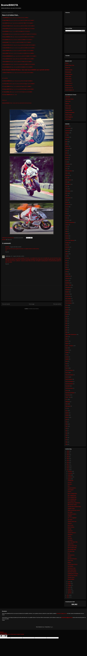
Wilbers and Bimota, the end (74, 510)
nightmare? (70, 530)
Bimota (66, 63)
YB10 (66, 424)
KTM (66, 271)
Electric (67, 202)
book (66, 150)
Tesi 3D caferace (68, 379)
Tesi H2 (67, 390)
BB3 (6, 239)
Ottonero (67, 103)
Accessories (67, 128)
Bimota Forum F (68, 85)
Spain (66, 347)
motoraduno (67, 287)
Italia (66, 251)
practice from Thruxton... (73, 575)
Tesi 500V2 (67, 386)
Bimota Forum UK (69, 87)
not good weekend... (72, 487)
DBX (66, 200)
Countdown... (70, 540)
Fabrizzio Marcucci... (72, 532)
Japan (66, 253)
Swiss (66, 361)
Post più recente (6, 304)
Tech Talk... (70, 538)
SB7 (66, 330)
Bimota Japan (68, 76)
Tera (66, 363)
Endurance (67, 204)
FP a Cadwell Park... (72, 501)
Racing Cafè (68, 108)
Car (66, 161)
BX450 (66, 157)
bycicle (66, 159)
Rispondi (7, 252)
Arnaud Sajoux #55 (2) (72, 564)
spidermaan (7, 256)
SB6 (66, 327)
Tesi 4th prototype (69, 383)
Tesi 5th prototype (69, 388)
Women (67, 417)
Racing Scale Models (69, 112)
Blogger (51, 627)
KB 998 (67, 258)
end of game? (71, 489)
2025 (68, 453)
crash (66, 166)
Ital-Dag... (70, 528)
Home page (31, 304)
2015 (68, 467)
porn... (69, 486)
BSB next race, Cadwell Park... (74, 502)
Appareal (67, 132)
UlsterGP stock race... (72, 521)
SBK (66, 338)
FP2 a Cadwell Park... (72, 499)
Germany (67, 220)
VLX (66, 408)
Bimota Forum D (68, 83)
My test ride (67, 296)
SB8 (66, 332)
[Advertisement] (31, 293)
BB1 (66, 139)
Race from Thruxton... (72, 571)
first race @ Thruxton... (72, 558)
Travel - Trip (67, 397)
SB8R (66, 336)
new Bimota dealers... (72, 514)
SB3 (66, 321)
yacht (66, 419)
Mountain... (70, 484)
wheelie (67, 415)
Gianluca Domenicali (69, 222)
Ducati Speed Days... (72, 570)
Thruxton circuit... (71, 577)
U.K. (11, 239)
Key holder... (70, 512)
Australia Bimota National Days (74, 506)
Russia (66, 314)
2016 (68, 466)
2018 (68, 462)
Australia (67, 137)
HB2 (66, 229)
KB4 (66, 267)
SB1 (66, 316)
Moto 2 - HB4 (68, 285)
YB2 (66, 428)
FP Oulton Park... (71, 551)
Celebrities (67, 164)
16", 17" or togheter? (72, 517)
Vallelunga (67, 401)
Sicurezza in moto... (72, 568)
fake (66, 209)
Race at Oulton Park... (72, 547)
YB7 (66, 439)
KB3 (66, 265)
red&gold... (70, 515)
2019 (68, 460)
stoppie (66, 352)
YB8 (66, 442)
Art (66, 135)
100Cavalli (67, 96)
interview (67, 247)
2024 (68, 454)
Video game (67, 406)
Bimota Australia (68, 69)
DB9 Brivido (67, 197)
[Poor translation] (5, 636)
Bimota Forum (68, 81)
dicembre (70, 471)
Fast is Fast (67, 101)
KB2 (66, 262)
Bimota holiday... (71, 579)
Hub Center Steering (69, 240)
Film (66, 213)
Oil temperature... (71, 555)
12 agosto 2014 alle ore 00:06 (15, 246)
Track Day (67, 394)
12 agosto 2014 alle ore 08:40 (18, 256)
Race (9, 239)
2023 (68, 456)
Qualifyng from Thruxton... (73, 573)
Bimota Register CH (69, 90)
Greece (67, 224)
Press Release (68, 303)
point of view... (71, 525)
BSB (66, 153)
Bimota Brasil (68, 72)
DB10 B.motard (68, 170)
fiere (66, 211)
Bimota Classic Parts (69, 65)
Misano (66, 280)
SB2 (66, 318)
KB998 (66, 269)
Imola (66, 244)
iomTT (66, 249)
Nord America (68, 300)
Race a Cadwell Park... (72, 493)
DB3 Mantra (67, 184)
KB (66, 256)
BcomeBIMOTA (9, 5)
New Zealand (68, 298)
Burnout (67, 155)
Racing (66, 307)
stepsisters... (70, 534)
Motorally (67, 289)
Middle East (67, 276)
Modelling (67, 282)
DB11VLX (67, 175)
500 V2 (66, 126)
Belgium (67, 146)
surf (66, 354)
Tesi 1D (67, 368)
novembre (70, 473)
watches (67, 412)
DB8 (66, 195)
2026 (68, 451)
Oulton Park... (71, 560)
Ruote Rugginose (69, 117)
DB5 (66, 188)
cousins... (70, 536)
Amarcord (67, 130)
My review (67, 294)
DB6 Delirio (67, 191)
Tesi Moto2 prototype (69, 392)
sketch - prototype (69, 345)
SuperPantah (68, 119)
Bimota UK (67, 67)
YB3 (66, 430)
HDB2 (66, 233)
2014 (68, 469)
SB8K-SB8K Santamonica (70, 334)
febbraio (70, 591)
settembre (70, 476)
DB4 (66, 186)
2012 (68, 597)
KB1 (66, 260)
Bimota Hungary (68, 74)
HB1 (66, 226)
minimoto (67, 278)
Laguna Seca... (71, 543)
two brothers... (71, 566)
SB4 (66, 323)
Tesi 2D (67, 372)
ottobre (69, 475)
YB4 (66, 433)
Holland (67, 238)
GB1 (66, 217)
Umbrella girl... (71, 480)
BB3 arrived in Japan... (72, 504)
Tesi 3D (67, 377)
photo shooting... (71, 527)
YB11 (66, 426)
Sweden (67, 359)
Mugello (67, 291)
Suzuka (67, 356)
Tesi (66, 365)
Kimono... (70, 491)
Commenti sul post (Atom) (33, 308)
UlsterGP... (70, 523)
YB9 (66, 444)
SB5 (66, 325)
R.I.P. (69, 553)
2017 (68, 464)
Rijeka (66, 312)
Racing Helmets (68, 110)
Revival (67, 309)
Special (67, 350)
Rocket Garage (68, 114)
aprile (69, 587)
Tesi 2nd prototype (69, 374)
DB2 (66, 182)
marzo (69, 589)
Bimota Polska (68, 78)
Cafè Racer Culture (69, 99)
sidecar (66, 343)
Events (66, 206)
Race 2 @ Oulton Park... (73, 542)
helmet (66, 235)
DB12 (66, 177)
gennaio (70, 592)
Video (66, 403)
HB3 (66, 231)
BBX (66, 144)
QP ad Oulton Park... (72, 549)
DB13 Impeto (68, 179)
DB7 (66, 193)
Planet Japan (68, 105)
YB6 (66, 437)
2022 (68, 458)
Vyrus (66, 410)
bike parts (67, 148)
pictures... (70, 556)
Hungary (67, 242)
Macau (66, 274)
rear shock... (70, 519)
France (66, 215)
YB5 (66, 435)
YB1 (66, 421)
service (66, 341)
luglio (69, 581)
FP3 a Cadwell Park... (72, 497)
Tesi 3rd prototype (69, 381)
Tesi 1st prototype (69, 370)
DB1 (66, 168)
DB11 (66, 173)
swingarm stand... (71, 508)
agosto (69, 478)
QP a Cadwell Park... (72, 495)
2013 (68, 595)
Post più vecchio (57, 304)
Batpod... (70, 562)
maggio (69, 585)
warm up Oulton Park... (72, 545)
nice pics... (70, 482)
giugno (69, 583)
